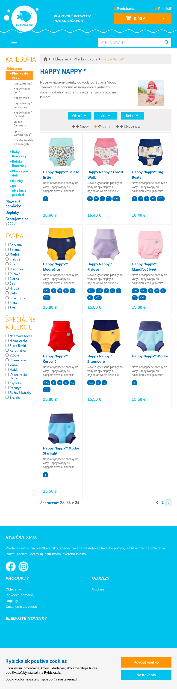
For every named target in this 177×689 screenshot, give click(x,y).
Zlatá (13, 303)
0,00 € (135, 18)
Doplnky (12, 212)
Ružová (15, 274)
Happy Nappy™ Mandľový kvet (144, 266)
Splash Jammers (20, 123)
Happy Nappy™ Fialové (99, 266)
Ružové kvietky (20, 392)
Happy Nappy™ (23, 83)
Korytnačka (18, 350)
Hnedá (14, 288)
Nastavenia (146, 674)
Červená (16, 244)
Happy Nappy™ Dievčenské (23, 105)
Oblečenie (14, 68)
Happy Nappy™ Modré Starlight (61, 450)
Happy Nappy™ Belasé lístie (61, 174)
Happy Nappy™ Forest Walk (105, 174)
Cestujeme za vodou (17, 221)
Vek (106, 115)
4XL (46, 290)
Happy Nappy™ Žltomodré (99, 358)
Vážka (14, 365)
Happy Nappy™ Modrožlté (55, 266)
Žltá (12, 264)
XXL (116, 198)
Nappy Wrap (21, 97)
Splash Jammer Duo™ (23, 132)
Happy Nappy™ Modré (150, 356)
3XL (91, 290)
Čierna (14, 278)
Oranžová (16, 269)
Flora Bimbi (18, 345)
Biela (13, 293)
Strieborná (17, 298)
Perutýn (15, 387)
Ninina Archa (18, 340)
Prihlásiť (163, 8)
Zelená (15, 249)
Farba (132, 115)
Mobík (14, 369)
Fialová (15, 259)
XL (108, 198)
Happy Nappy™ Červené (55, 358)
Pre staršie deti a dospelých (23, 142)
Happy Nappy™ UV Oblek (23, 114)
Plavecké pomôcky (13, 204)
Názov (84, 126)
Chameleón (18, 360)
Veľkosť (79, 115)
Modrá (14, 254)
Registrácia (124, 8)
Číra (12, 283)
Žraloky (15, 397)
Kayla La (15, 383)
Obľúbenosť (132, 126)
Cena (106, 126)
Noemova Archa (21, 336)
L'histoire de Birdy (18, 376)
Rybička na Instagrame (23, 566)
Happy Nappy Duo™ (22, 90)
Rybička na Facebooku (11, 566)
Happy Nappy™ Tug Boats (147, 174)
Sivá (12, 307)
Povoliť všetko (146, 662)
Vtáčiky (15, 355)
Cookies (98, 589)
